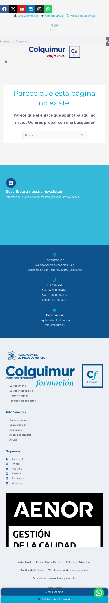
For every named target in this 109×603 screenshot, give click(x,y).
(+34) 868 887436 (56, 295)
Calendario (15, 430)
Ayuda (13, 439)
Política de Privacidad (78, 562)
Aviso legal (24, 562)
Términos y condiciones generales (68, 570)
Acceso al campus (20, 434)
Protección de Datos (48, 562)
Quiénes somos (18, 420)
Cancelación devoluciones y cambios (54, 578)
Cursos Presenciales (21, 390)
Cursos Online (17, 385)
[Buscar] (107, 41)
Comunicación (18, 424)
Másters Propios (18, 395)
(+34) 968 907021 (56, 290)
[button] (106, 73)
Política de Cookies (32, 570)
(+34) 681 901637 (56, 300)
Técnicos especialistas (22, 400)
